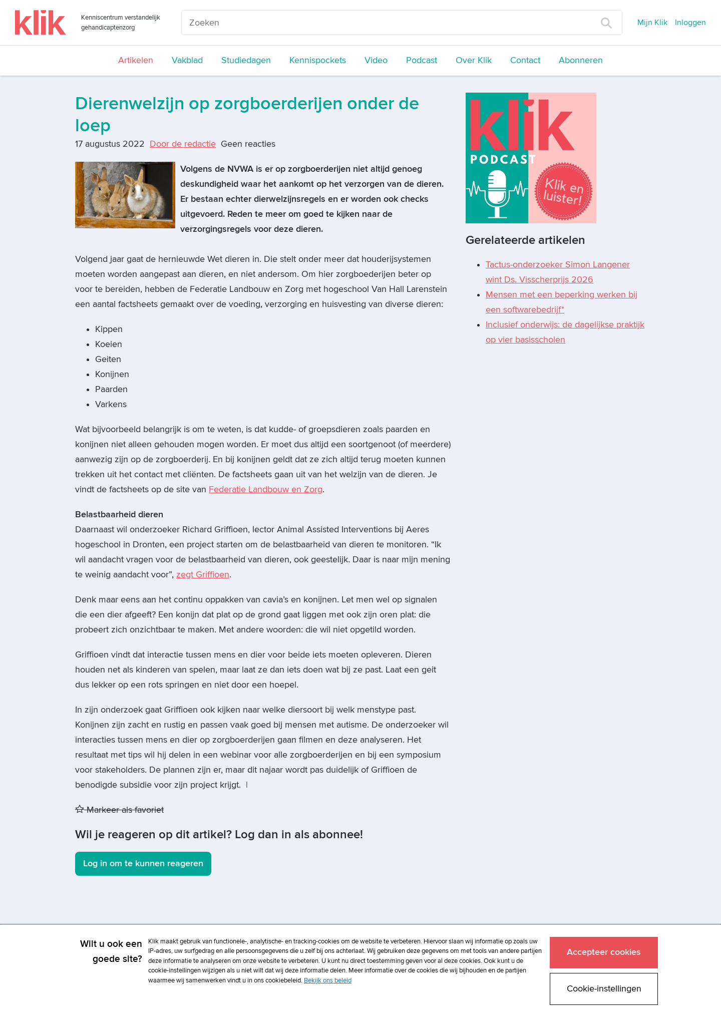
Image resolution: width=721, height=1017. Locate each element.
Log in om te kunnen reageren (143, 863)
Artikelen (135, 60)
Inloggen (690, 23)
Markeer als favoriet (119, 810)
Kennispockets (317, 60)
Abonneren (581, 60)
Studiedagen (246, 60)
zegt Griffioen (202, 574)
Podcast (421, 60)
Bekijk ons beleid (327, 980)
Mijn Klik (652, 23)
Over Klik (474, 60)
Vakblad (187, 60)
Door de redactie (183, 144)
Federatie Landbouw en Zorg (265, 489)
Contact (525, 60)
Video (376, 60)
